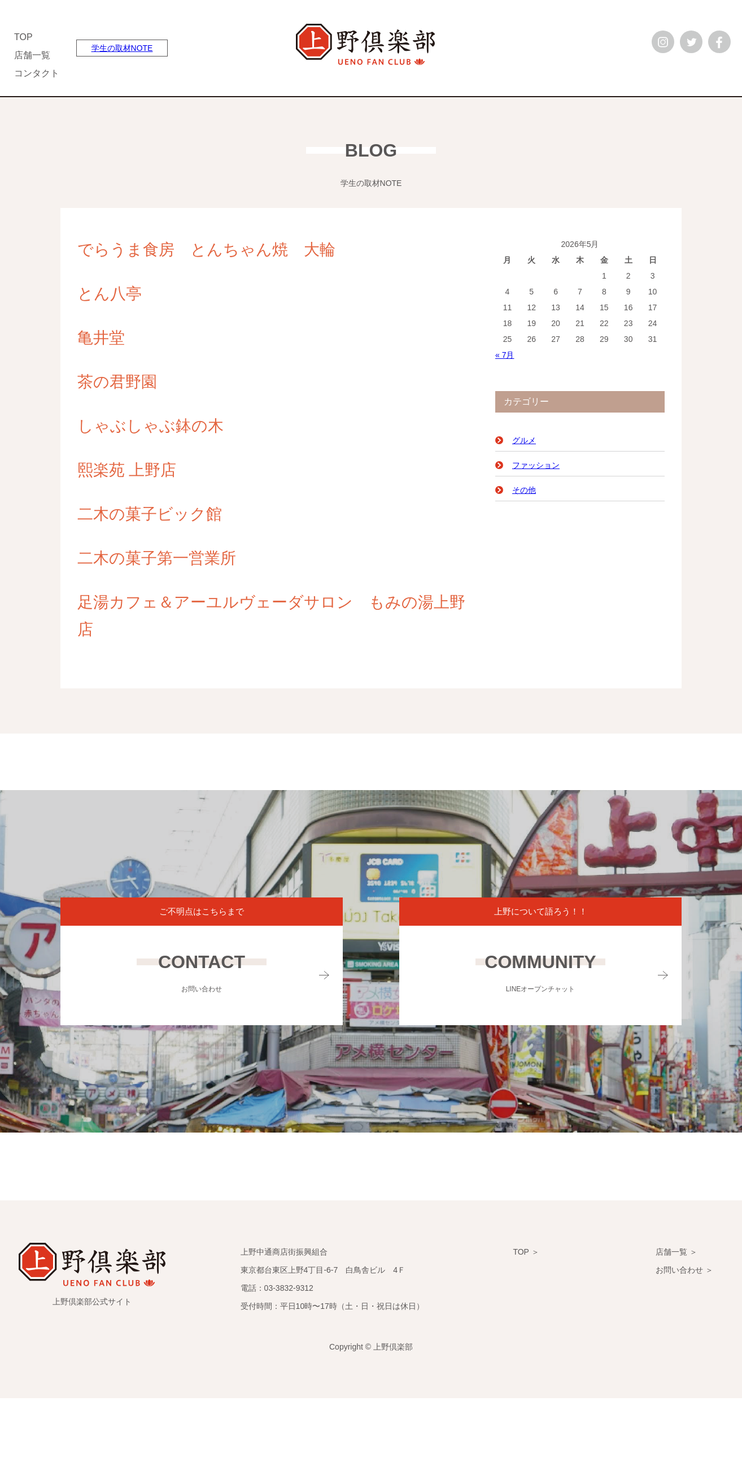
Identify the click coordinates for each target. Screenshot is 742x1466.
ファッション (536, 465)
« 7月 (504, 354)
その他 (524, 490)
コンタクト (36, 73)
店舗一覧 (32, 55)
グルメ (524, 440)
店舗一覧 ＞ (676, 1251)
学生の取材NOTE (122, 48)
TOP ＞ (526, 1251)
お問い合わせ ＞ (684, 1269)
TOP (23, 37)
